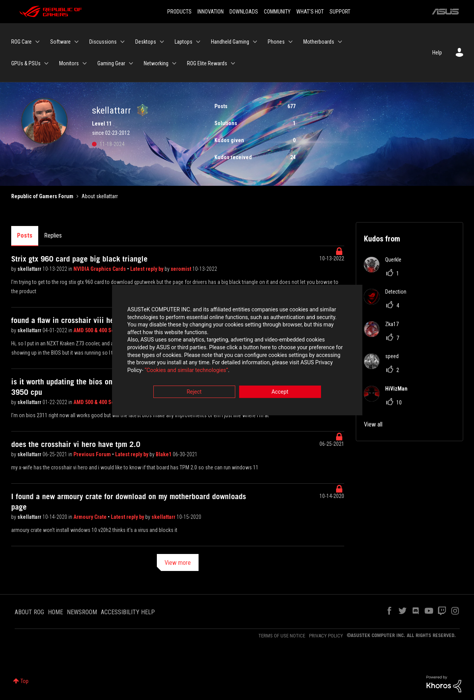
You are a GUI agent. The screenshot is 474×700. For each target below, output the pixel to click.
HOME (55, 612)
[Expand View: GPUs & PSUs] (46, 63)
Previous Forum (92, 454)
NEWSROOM (82, 612)
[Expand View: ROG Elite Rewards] (233, 63)
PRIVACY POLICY (326, 636)
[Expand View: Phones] (290, 41)
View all (373, 424)
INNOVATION (210, 11)
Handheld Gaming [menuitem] (230, 42)
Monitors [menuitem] (69, 63)
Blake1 (164, 454)
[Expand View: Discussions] (122, 41)
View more (178, 562)
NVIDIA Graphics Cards (100, 269)
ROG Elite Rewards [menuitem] (207, 63)
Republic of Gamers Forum (42, 196)
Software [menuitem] (60, 42)
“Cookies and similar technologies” (186, 371)
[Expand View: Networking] (174, 63)
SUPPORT (340, 11)
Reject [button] (194, 393)
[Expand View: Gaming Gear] (131, 63)
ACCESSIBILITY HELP (128, 612)
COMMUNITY (277, 11)
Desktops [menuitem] (145, 42)
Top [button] (24, 681)
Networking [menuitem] (156, 63)
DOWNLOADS (243, 11)
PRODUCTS (179, 11)
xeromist (181, 269)
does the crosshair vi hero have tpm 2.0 (75, 444)
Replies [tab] (53, 235)
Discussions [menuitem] (103, 42)
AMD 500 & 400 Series (98, 330)
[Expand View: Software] (76, 41)
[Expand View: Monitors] (84, 63)
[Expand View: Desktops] (162, 41)
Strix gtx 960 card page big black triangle (79, 258)
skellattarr (29, 269)
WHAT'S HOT (310, 11)
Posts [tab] (24, 235)
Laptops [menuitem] (183, 42)
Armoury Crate (90, 517)
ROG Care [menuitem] (21, 42)
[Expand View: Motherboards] (340, 41)
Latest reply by (147, 269)
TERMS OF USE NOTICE (281, 636)
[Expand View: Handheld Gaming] (255, 41)
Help (437, 52)
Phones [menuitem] (276, 42)
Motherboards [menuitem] (318, 42)
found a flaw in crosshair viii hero (66, 320)
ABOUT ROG (29, 612)
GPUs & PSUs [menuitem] (26, 63)
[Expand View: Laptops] (198, 41)
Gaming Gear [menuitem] (111, 63)
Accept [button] (280, 393)
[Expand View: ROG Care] (37, 41)
